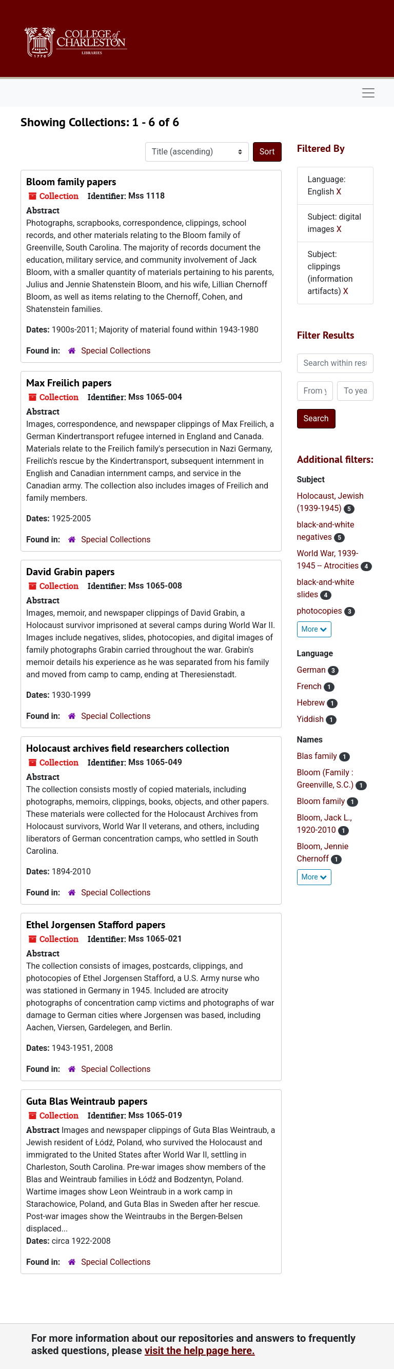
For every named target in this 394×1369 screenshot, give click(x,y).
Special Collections (115, 351)
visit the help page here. (200, 1350)
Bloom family (322, 801)
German (312, 670)
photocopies (320, 611)
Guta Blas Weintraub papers (86, 1101)
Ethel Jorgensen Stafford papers (95, 924)
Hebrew (312, 703)
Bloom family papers (71, 181)
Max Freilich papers (68, 382)
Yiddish (311, 719)
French (310, 686)
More (314, 629)
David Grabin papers (70, 571)
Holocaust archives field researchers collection (127, 748)
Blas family (318, 756)
